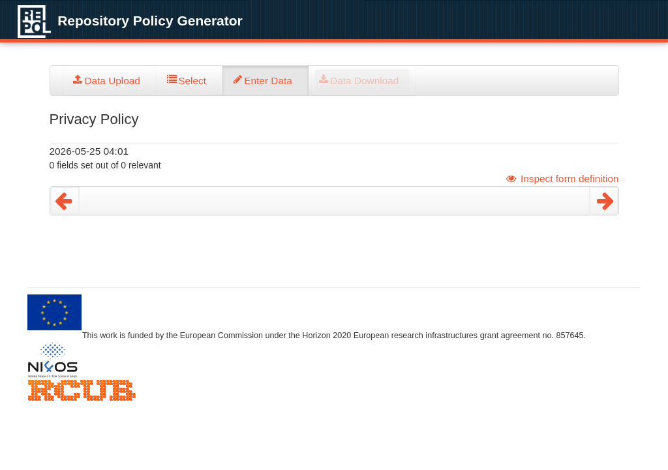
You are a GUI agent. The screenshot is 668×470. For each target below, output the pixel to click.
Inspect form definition (562, 178)
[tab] (110, 80)
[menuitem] (110, 80)
